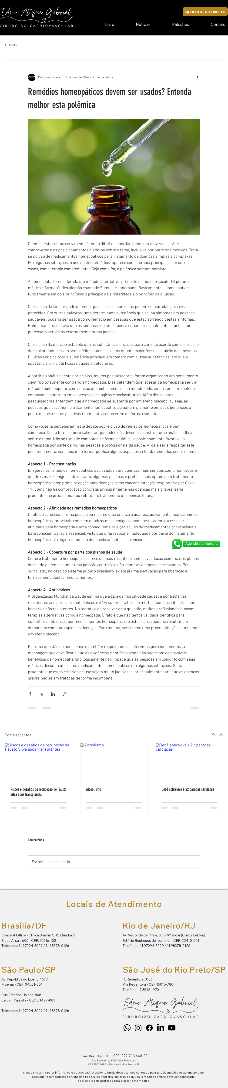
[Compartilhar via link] (64, 694)
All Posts (11, 45)
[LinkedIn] (160, 1027)
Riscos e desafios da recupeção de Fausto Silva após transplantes (38, 792)
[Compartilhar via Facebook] (30, 694)
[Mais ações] (197, 77)
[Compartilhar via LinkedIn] (53, 694)
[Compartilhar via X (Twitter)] (41, 694)
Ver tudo (217, 735)
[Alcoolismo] (114, 762)
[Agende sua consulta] (205, 11)
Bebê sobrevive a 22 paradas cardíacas (187, 789)
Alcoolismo (93, 789)
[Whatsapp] (127, 1027)
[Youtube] (171, 1027)
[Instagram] (138, 1027)
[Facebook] (149, 1027)
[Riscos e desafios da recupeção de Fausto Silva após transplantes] (38, 762)
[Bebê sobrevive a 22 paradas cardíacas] (189, 762)
